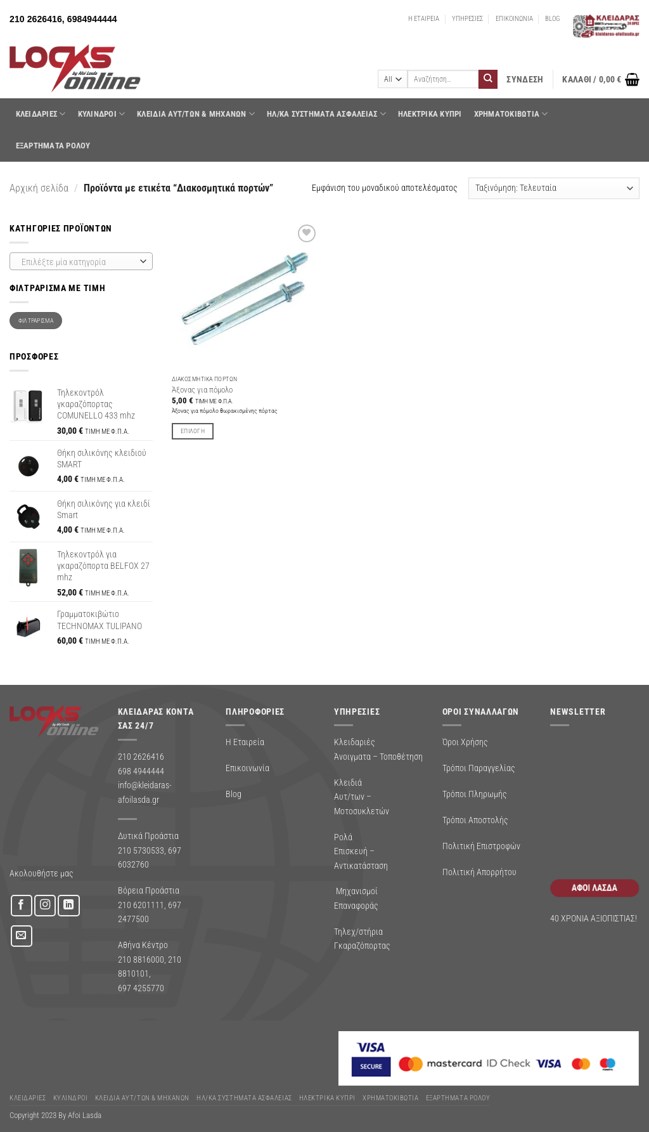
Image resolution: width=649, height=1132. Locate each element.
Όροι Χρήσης (465, 742)
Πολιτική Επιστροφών (481, 846)
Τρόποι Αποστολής (475, 820)
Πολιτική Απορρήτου (479, 872)
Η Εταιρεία (245, 742)
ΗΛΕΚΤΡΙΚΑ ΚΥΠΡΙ (430, 114)
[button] (524, 79)
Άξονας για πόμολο (202, 389)
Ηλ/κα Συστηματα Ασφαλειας (326, 114)
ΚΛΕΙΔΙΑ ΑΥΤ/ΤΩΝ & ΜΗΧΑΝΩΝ (196, 114)
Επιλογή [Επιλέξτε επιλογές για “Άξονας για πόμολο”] (193, 430)
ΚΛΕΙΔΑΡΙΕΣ (41, 114)
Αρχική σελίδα (39, 188)
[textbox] (78, 262)
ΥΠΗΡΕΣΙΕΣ (467, 19)
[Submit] (488, 79)
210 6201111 (141, 905)
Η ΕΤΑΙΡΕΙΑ (423, 19)
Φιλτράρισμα (35, 320)
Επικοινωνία (247, 768)
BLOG (552, 19)
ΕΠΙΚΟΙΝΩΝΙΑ (514, 19)
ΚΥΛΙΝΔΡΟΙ (101, 114)
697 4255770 (141, 988)
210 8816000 (141, 959)
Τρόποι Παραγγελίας (478, 768)
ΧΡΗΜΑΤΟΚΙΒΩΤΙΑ (511, 114)
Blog (233, 794)
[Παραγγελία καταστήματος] (553, 188)
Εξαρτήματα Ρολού (53, 145)
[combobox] (81, 261)
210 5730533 (141, 850)
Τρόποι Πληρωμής (474, 794)
